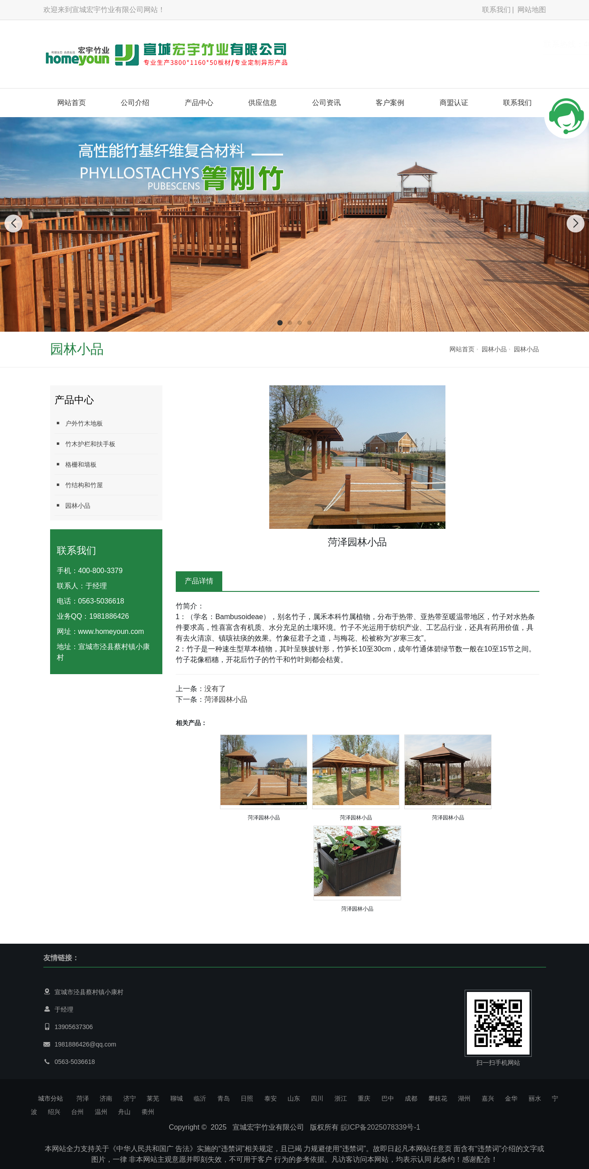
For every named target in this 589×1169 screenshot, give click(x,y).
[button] (280, 322)
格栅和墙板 (76, 464)
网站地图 (531, 9)
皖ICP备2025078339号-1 (380, 1127)
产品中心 (199, 102)
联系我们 (496, 9)
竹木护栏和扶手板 (85, 443)
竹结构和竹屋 (79, 485)
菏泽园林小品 (225, 699)
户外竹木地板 (79, 423)
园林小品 (494, 349)
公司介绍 (135, 102)
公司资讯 (326, 102)
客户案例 (390, 102)
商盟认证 (454, 102)
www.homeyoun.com (111, 631)
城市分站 (50, 1098)
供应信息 (262, 102)
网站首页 (71, 102)
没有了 (215, 688)
